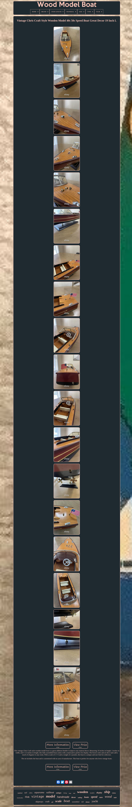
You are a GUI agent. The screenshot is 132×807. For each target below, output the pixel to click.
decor (73, 797)
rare (101, 797)
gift (52, 802)
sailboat (50, 792)
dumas (88, 802)
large (70, 793)
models (92, 793)
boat (67, 801)
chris (30, 793)
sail (25, 793)
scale (58, 801)
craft (47, 801)
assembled (75, 802)
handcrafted (20, 797)
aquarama (39, 792)
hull (74, 793)
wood (108, 796)
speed (94, 796)
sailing (80, 797)
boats (86, 797)
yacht (95, 801)
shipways (39, 802)
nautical (20, 793)
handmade (63, 796)
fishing (65, 793)
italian (114, 793)
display (99, 793)
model (50, 796)
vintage (37, 796)
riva (27, 796)
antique (58, 793)
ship (107, 792)
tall (82, 802)
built (115, 797)
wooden (82, 792)
